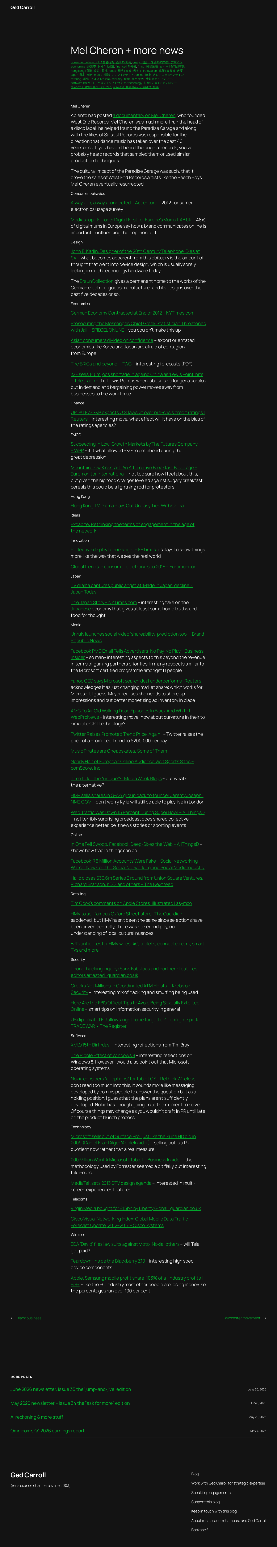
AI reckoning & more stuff (37, 1417)
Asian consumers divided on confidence (112, 340)
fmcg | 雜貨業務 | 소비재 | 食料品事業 (161, 66)
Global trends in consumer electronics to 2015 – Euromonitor (133, 566)
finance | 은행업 (126, 66)
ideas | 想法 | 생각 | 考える (125, 71)
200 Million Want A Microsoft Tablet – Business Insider (126, 1160)
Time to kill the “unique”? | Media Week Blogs (116, 778)
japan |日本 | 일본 (82, 75)
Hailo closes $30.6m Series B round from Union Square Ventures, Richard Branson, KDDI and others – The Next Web (137, 881)
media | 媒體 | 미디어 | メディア (114, 75)
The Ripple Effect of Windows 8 (103, 1055)
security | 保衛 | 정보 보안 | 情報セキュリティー (142, 79)
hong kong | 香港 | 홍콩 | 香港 (89, 71)
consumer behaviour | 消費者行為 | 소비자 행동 (101, 62)
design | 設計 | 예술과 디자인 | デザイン (157, 62)
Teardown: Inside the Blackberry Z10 (108, 1261)
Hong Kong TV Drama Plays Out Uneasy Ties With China (127, 505)
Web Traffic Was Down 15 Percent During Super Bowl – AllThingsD (138, 812)
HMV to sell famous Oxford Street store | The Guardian (126, 914)
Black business (29, 1317)
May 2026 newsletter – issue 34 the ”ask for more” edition (70, 1403)
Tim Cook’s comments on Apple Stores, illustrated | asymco (131, 903)
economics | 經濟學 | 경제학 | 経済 (92, 66)
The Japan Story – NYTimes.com (104, 602)
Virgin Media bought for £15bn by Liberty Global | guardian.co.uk (136, 1208)
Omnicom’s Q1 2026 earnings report (48, 1430)
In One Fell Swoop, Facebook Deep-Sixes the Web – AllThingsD (135, 844)
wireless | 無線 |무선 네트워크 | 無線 (136, 87)
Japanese (81, 609)
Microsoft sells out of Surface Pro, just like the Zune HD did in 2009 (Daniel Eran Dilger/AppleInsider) (133, 1139)
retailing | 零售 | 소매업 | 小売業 (90, 79)
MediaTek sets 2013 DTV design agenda (111, 1183)
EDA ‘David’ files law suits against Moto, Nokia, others (125, 1244)
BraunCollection (97, 281)
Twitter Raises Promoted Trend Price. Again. (116, 734)
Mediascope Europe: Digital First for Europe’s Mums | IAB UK (131, 219)
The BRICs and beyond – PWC (101, 364)
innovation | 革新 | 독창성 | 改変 (163, 71)
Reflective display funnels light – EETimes (113, 549)
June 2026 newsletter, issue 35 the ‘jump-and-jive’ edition (71, 1389)
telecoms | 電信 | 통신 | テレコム (91, 87)
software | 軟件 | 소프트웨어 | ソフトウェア (98, 83)
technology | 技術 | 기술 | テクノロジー (152, 83)
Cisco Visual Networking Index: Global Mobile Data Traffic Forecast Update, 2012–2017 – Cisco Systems (129, 1222)
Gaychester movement (241, 1317)
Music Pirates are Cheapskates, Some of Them (119, 751)
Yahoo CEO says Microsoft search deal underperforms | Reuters (136, 681)
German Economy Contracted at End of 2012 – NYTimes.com (132, 313)
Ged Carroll (23, 7)
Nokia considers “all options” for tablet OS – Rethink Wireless (133, 1079)
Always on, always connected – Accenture (114, 202)
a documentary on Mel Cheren (144, 115)
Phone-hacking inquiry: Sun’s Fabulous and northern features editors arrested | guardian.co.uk (134, 971)
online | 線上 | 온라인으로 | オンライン (159, 75)
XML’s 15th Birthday (90, 1045)
